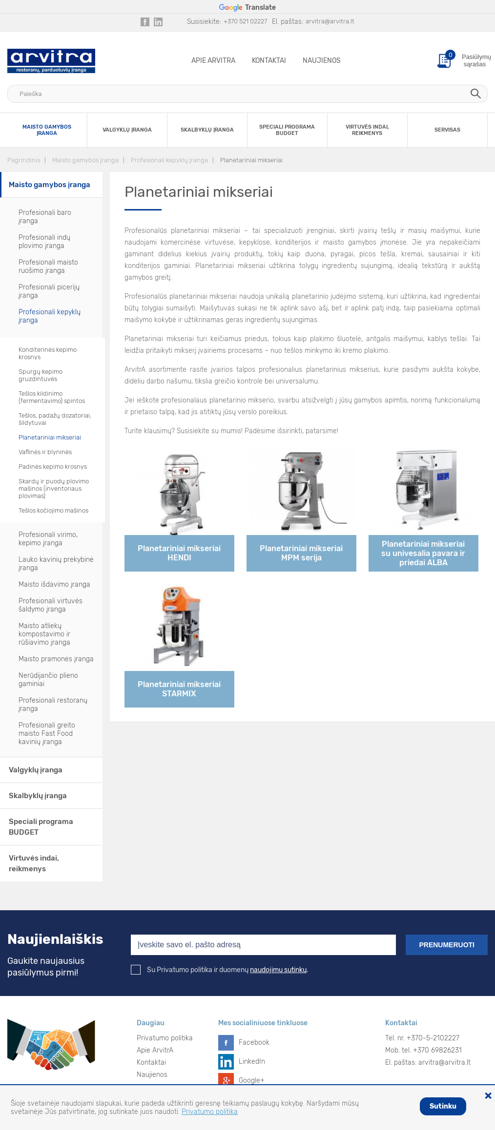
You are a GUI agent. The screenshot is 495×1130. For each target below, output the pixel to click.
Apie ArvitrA (213, 61)
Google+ (252, 1080)
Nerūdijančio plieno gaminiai (48, 679)
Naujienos (322, 61)
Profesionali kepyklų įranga (169, 160)
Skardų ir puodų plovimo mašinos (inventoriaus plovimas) (54, 488)
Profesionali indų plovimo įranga (44, 241)
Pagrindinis (23, 160)
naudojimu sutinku (278, 970)
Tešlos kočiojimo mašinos (53, 510)
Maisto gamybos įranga (85, 160)
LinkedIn (252, 1061)
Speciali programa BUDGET (41, 827)
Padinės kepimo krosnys (53, 466)
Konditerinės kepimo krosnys (48, 353)
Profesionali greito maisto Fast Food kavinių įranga (47, 733)
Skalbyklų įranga (38, 795)
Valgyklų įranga (35, 770)
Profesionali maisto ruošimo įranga (48, 266)
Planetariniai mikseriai (251, 160)
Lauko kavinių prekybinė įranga (56, 563)
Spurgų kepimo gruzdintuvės (40, 375)
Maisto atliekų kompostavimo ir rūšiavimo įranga (44, 634)
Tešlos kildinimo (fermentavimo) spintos (52, 397)
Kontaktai (269, 61)
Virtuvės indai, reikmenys (34, 863)
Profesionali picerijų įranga (49, 291)
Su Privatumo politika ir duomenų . (220, 970)
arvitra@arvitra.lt (330, 21)
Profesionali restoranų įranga (53, 704)
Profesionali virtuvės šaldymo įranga (50, 605)
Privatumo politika (165, 1038)
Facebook (254, 1042)
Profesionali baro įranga (45, 217)
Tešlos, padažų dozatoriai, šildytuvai (55, 419)
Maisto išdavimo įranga (54, 584)
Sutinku (443, 1106)
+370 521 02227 (245, 21)
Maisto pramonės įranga (56, 659)
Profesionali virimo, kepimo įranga (48, 539)
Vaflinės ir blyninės (45, 452)
